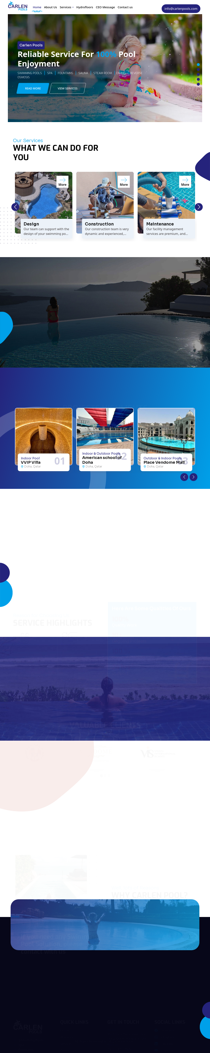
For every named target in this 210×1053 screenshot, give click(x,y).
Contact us (125, 7)
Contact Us (178, 933)
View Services (67, 88)
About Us (50, 7)
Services (67, 7)
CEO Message (105, 7)
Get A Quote (155, 933)
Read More (33, 88)
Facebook (165, 1031)
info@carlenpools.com (181, 8)
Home (37, 7)
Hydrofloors (84, 7)
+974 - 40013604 (119, 1049)
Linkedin (164, 1044)
